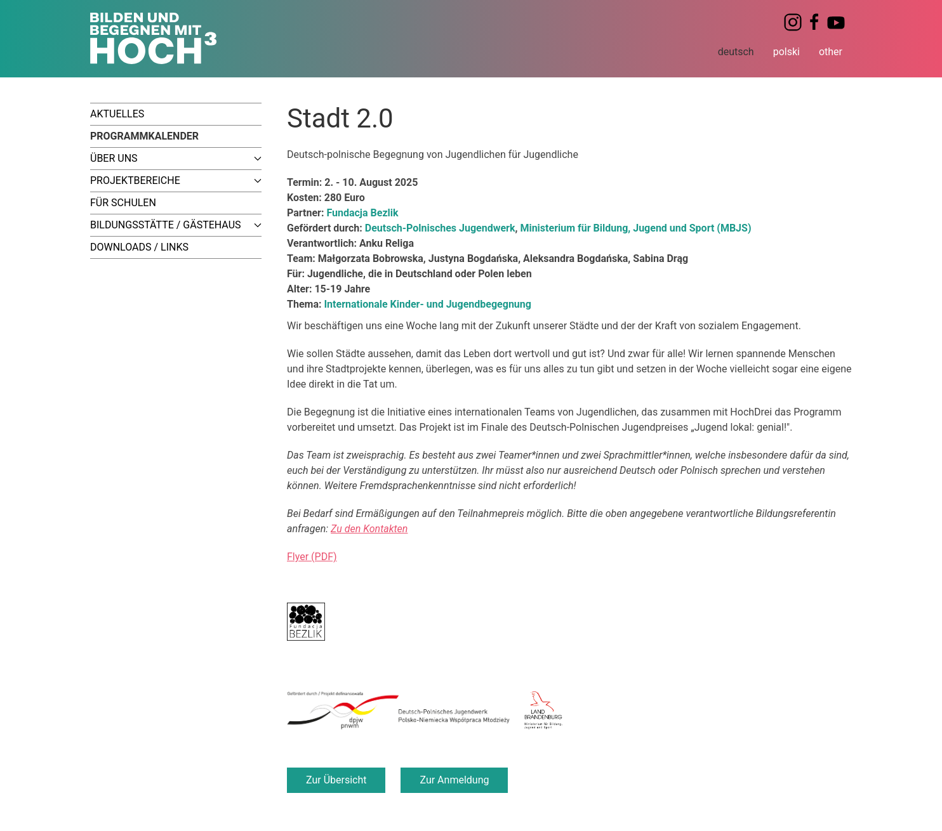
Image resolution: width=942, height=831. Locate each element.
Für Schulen (123, 203)
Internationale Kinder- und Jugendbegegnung (427, 304)
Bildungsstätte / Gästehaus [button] (176, 225)
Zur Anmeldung (454, 780)
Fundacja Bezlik (362, 213)
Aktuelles (117, 114)
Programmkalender (144, 136)
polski (786, 52)
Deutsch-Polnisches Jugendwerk (440, 228)
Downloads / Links (139, 247)
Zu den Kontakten (369, 529)
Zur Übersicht (336, 780)
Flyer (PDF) (312, 557)
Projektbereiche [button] (176, 180)
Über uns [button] (176, 158)
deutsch (736, 52)
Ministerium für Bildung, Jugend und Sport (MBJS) (635, 228)
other (830, 52)
